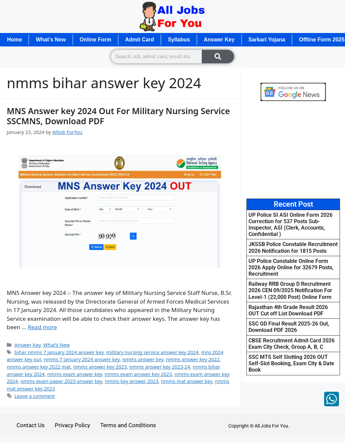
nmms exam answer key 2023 (138, 374)
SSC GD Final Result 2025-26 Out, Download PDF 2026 (288, 326)
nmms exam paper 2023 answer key (61, 381)
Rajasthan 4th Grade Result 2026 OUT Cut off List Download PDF (288, 310)
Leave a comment (34, 396)
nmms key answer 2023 (131, 381)
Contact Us (30, 425)
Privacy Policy (72, 425)
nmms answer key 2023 (100, 367)
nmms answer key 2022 (192, 359)
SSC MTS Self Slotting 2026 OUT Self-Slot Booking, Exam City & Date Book (291, 363)
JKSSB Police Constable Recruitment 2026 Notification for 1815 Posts (293, 247)
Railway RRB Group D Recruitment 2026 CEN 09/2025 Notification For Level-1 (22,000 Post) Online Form (290, 290)
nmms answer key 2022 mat (39, 367)
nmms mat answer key (187, 381)
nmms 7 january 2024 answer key (82, 359)
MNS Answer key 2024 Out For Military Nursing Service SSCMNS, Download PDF (118, 116)
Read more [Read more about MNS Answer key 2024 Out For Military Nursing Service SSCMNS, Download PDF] (42, 327)
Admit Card (139, 39)
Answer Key (219, 39)
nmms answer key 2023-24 (159, 367)
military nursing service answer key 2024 (152, 352)
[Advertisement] (293, 150)
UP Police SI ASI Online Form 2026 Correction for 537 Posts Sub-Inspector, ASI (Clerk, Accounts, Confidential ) (290, 225)
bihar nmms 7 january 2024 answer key (59, 352)
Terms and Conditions (128, 425)
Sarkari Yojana (266, 39)
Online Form (95, 39)
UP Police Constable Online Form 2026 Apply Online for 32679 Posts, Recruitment (291, 267)
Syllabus (179, 39)
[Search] (218, 56)
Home (14, 39)
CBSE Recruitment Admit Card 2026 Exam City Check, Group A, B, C (291, 343)
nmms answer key (142, 359)
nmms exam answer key (74, 374)
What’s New (51, 39)
